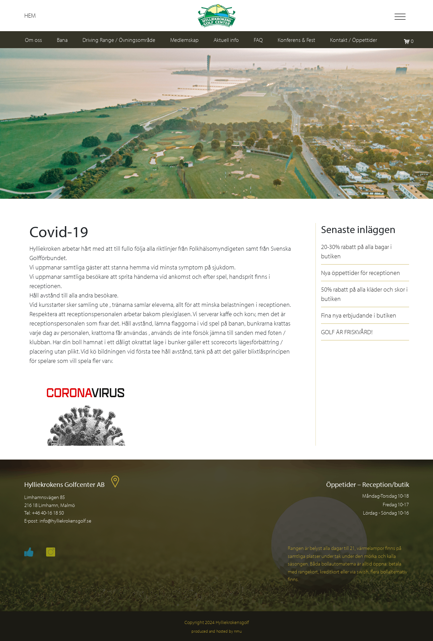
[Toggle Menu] (400, 17)
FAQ (258, 39)
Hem (30, 15)
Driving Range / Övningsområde (119, 39)
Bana (62, 39)
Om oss (33, 39)
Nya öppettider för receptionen (360, 273)
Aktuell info (226, 39)
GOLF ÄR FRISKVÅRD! (347, 332)
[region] (216, 123)
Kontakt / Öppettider (353, 39)
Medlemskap (184, 39)
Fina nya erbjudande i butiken (358, 315)
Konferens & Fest (296, 39)
